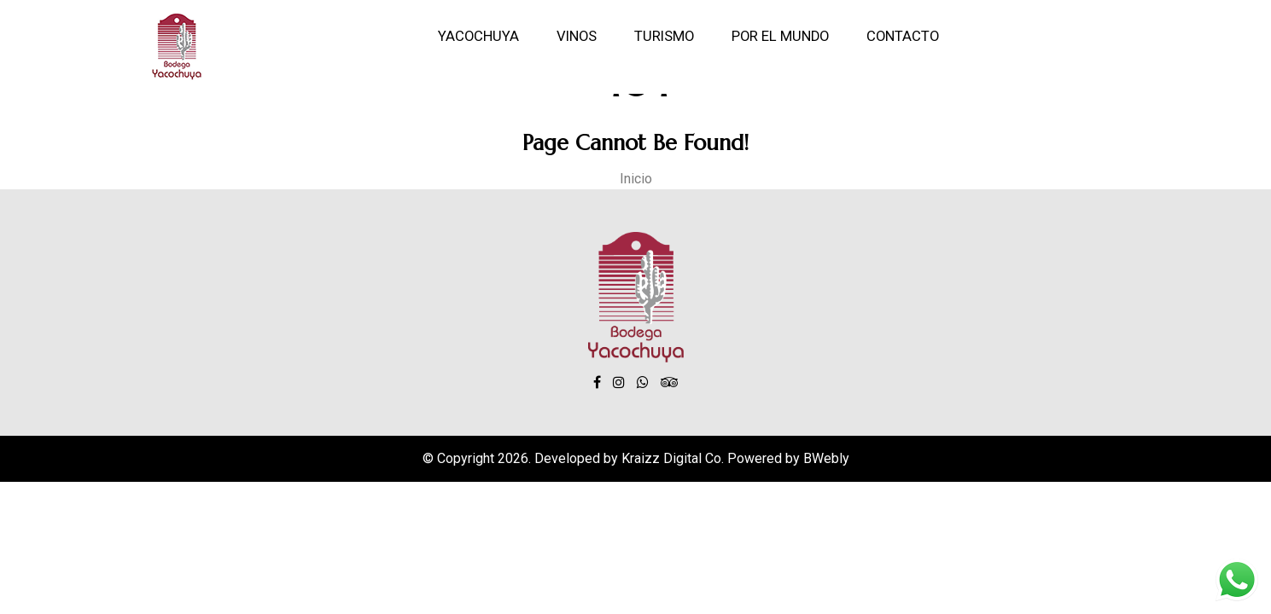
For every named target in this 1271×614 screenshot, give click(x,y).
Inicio (636, 179)
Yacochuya (478, 36)
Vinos (577, 36)
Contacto (902, 36)
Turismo (664, 36)
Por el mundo (780, 36)
